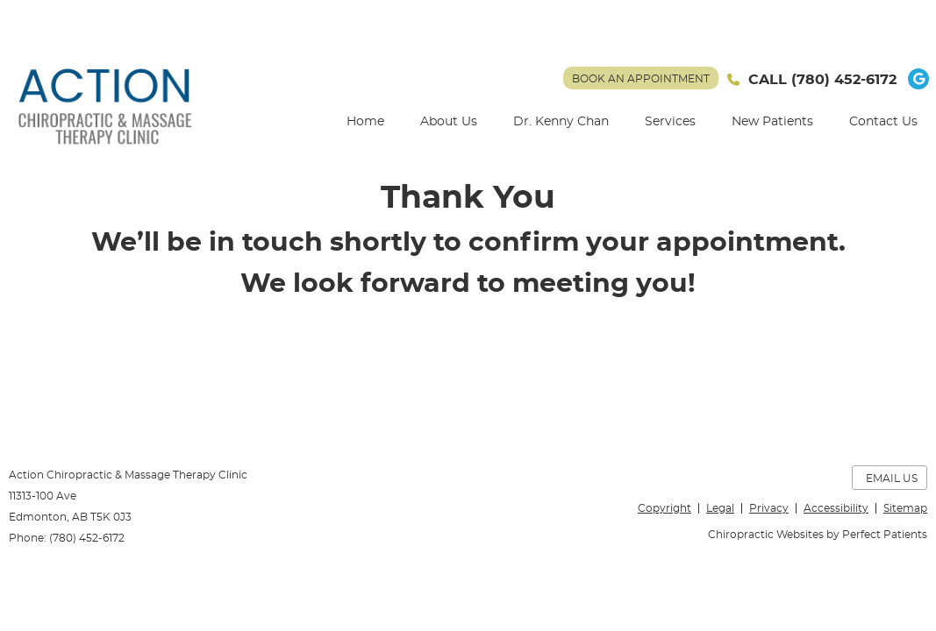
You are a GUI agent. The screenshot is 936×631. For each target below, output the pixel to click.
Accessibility (836, 508)
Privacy (769, 508)
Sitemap (905, 508)
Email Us (892, 478)
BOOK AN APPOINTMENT (641, 79)
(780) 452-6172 (844, 80)
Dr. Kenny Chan (561, 122)
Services (670, 122)
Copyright (664, 508)
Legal (720, 508)
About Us (448, 122)
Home (365, 122)
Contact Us (883, 122)
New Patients (772, 122)
